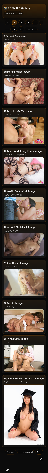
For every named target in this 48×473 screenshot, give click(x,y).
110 (13, 21)
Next (39, 444)
